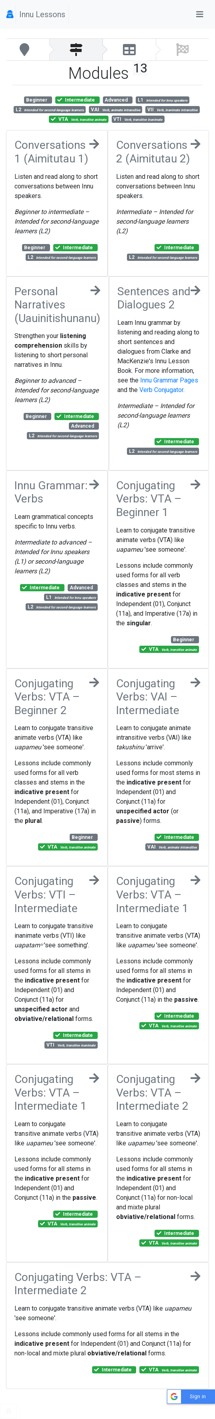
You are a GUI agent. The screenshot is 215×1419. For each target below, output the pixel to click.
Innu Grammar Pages (169, 380)
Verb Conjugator (161, 390)
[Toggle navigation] (200, 14)
